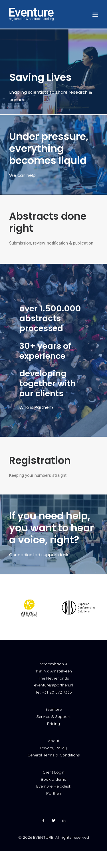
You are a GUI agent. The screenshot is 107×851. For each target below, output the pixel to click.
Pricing (53, 723)
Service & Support (53, 716)
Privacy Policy (53, 747)
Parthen (53, 793)
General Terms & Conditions (53, 755)
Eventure (53, 709)
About (53, 740)
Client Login (53, 772)
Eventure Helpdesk (53, 786)
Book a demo (53, 779)
